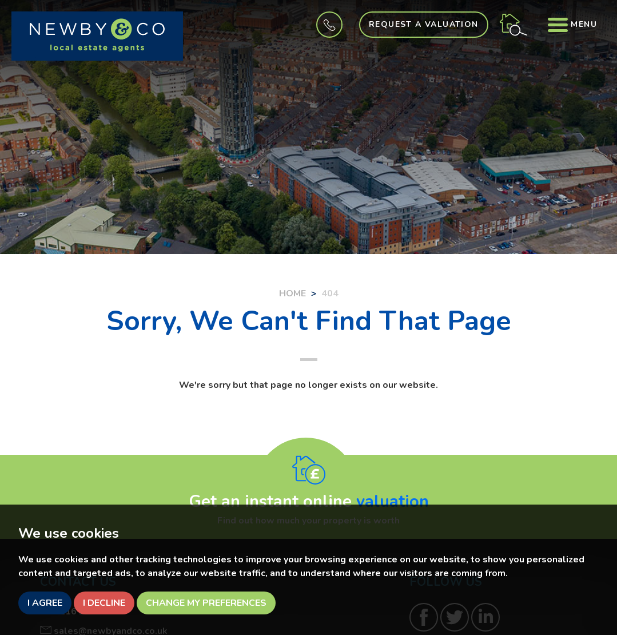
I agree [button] (44, 603)
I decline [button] (104, 603)
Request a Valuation (424, 24)
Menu (572, 24)
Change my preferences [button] (206, 603)
